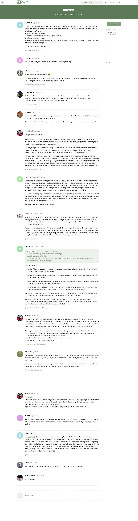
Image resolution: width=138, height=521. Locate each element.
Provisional (31, 453)
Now (108, 62)
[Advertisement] (58, 63)
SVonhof (30, 413)
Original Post (110, 29)
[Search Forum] (92, 2)
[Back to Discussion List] (2, 2)
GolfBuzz (27, 2)
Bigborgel (32, 267)
